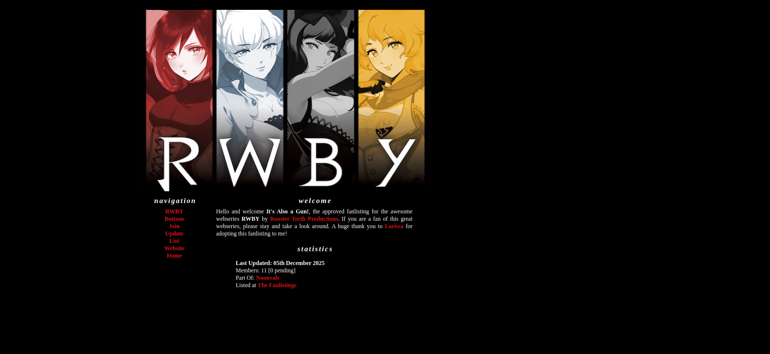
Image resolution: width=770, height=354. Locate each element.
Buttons (174, 218)
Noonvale (267, 277)
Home (174, 255)
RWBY (174, 211)
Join (174, 226)
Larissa (394, 226)
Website (175, 248)
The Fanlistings (277, 285)
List (174, 240)
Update (174, 233)
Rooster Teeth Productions (304, 218)
